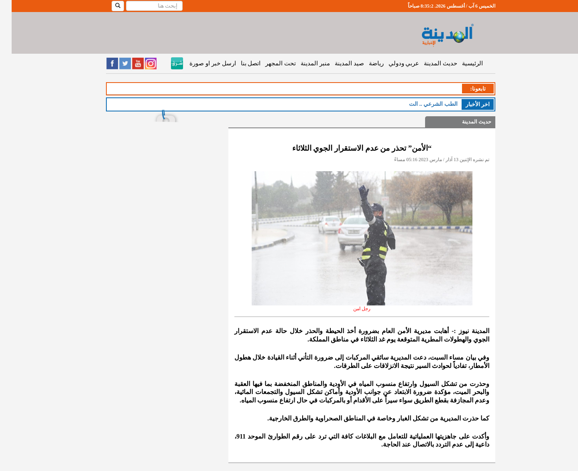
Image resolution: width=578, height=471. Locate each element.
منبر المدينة (303, 63)
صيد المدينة (337, 63)
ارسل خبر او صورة (201, 63)
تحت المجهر (269, 63)
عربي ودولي (392, 63)
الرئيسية (460, 63)
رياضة (364, 63)
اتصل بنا (239, 63)
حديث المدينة (429, 63)
